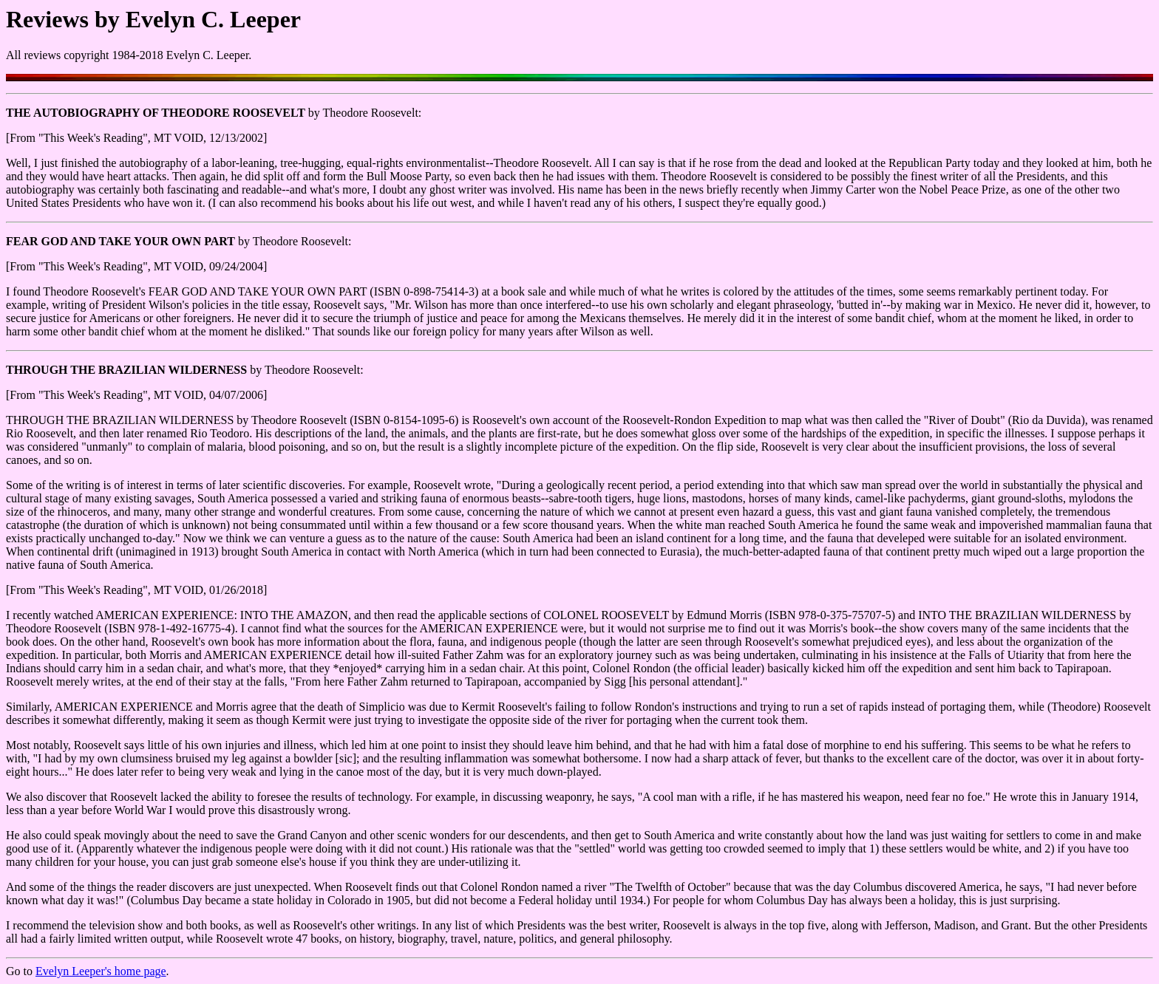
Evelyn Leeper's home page (100, 971)
